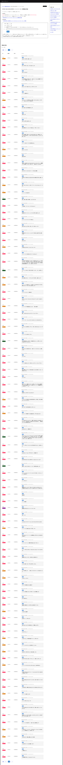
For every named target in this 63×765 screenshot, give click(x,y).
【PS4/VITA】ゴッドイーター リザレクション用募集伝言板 (12, 17)
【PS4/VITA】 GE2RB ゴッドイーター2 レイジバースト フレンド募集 (14, 20)
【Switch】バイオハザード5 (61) (55, 8)
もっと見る (51, 32)
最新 (3, 761)
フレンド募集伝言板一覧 (6, 6)
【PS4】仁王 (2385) (53, 10)
